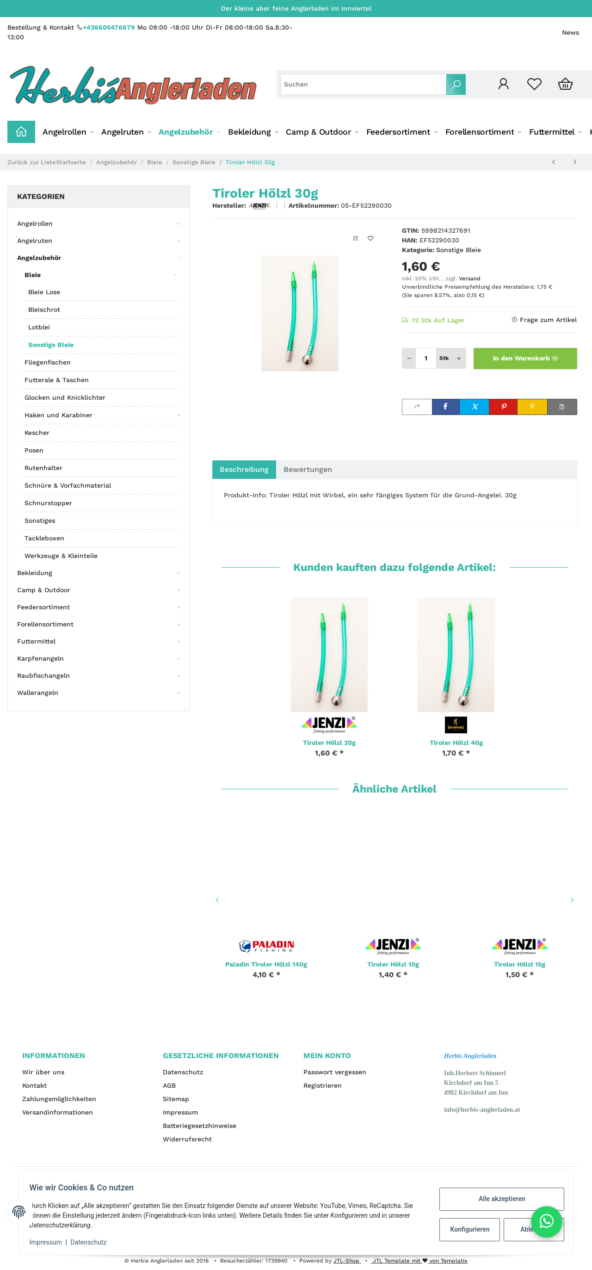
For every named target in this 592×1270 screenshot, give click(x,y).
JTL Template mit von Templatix (419, 1261)
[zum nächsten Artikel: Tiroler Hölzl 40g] (574, 162)
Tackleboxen (44, 538)
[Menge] (426, 358)
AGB (169, 1085)
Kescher (37, 432)
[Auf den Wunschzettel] (370, 238)
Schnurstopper (48, 503)
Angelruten (34, 240)
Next (573, 900)
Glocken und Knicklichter (65, 397)
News (570, 32)
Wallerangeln (37, 692)
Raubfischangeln (43, 675)
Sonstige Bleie (458, 250)
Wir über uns (43, 1072)
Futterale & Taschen (57, 380)
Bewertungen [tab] (308, 469)
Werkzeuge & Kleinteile (61, 555)
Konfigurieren (466, 1229)
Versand (470, 278)
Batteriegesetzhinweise (199, 1125)
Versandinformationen (57, 1112)
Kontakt (34, 1085)
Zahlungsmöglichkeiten (59, 1099)
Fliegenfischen (48, 362)
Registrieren (322, 1085)
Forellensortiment (45, 624)
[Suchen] (364, 84)
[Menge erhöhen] (459, 358)
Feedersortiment (43, 607)
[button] (503, 84)
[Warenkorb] (565, 84)
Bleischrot (44, 309)
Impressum (180, 1112)
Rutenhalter (43, 467)
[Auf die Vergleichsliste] (355, 238)
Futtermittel (36, 641)
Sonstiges (40, 520)
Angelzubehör (39, 257)
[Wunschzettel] (534, 84)
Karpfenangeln (40, 658)
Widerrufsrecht (187, 1139)
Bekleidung (34, 572)
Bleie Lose (44, 292)
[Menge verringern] (409, 358)
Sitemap (176, 1099)
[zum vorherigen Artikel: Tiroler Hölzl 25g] (554, 162)
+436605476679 (109, 27)
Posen (34, 450)
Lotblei (39, 327)
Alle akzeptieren (497, 1198)
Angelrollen (35, 223)
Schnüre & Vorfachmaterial (68, 485)
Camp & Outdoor (43, 590)
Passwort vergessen (334, 1072)
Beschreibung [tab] (244, 469)
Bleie (33, 275)
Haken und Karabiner (58, 415)
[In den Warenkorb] (525, 358)
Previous (216, 900)
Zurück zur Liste (31, 162)
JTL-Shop (347, 1261)
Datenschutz (183, 1072)
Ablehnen (529, 1229)
